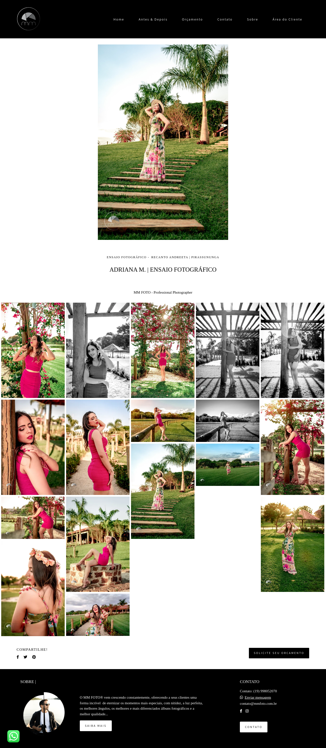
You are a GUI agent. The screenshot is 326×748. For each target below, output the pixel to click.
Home (118, 19)
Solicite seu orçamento (279, 653)
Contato (225, 19)
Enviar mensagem (258, 697)
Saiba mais (96, 726)
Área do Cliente (287, 19)
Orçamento (192, 19)
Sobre (252, 19)
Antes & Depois (153, 19)
